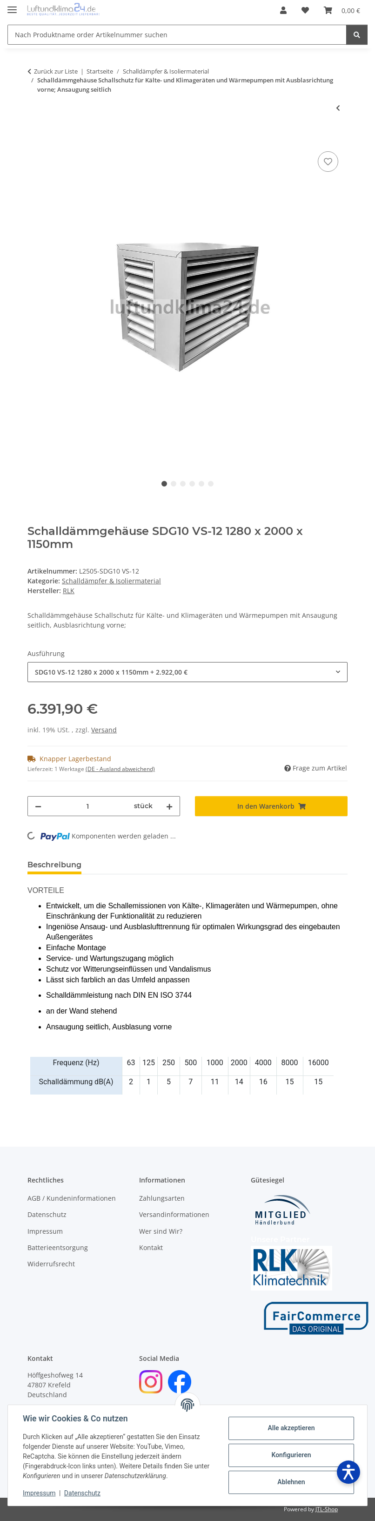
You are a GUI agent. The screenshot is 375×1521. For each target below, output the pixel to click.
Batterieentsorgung (57, 1247)
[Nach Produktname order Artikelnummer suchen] (177, 35)
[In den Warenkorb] (34, 139)
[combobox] (187, 672)
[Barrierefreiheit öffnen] (348, 1472)
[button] (283, 10)
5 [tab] (201, 484)
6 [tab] (211, 484)
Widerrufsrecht (51, 1263)
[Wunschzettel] (305, 10)
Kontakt (151, 1247)
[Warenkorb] (342, 10)
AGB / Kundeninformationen (71, 1198)
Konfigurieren (291, 1455)
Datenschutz (82, 1493)
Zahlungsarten (162, 1198)
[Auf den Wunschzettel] (328, 161)
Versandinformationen (174, 1214)
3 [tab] (183, 484)
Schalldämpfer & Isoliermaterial (111, 580)
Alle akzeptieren (291, 1428)
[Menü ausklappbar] (12, 6)
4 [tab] (192, 484)
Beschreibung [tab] (54, 864)
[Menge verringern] (38, 806)
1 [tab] (164, 484)
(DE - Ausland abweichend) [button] (120, 769)
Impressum (39, 1493)
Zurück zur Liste (56, 71)
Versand (104, 729)
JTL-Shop (326, 1509)
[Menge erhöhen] (169, 806)
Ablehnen (291, 1482)
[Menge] (87, 806)
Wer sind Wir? (160, 1231)
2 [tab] (173, 484)
